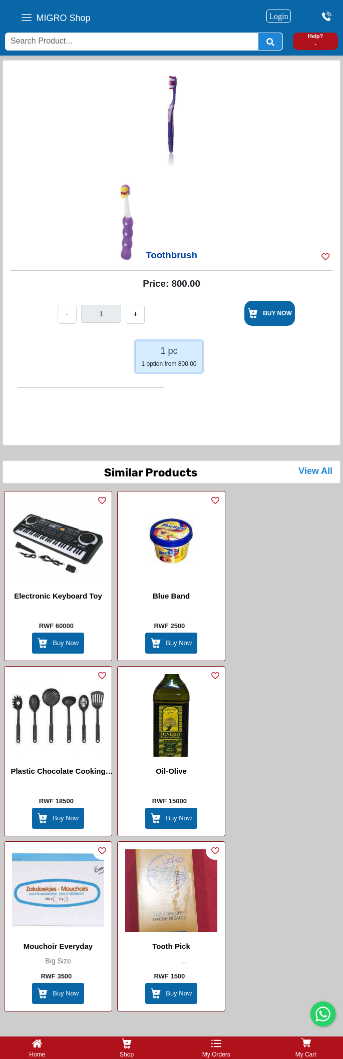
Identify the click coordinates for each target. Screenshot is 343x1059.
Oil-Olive (171, 771)
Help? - (315, 40)
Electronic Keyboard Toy (58, 596)
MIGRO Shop (64, 18)
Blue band (171, 596)
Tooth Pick (171, 946)
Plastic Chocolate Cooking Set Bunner (58, 773)
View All (315, 471)
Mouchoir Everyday (58, 946)
